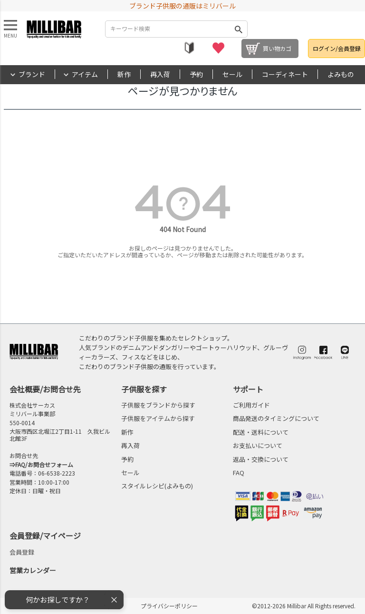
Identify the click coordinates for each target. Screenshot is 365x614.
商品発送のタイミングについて (276, 418)
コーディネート (285, 74)
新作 (124, 74)
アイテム (85, 74)
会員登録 (22, 551)
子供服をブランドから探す (158, 404)
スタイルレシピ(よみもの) (157, 485)
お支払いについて (257, 445)
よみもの (340, 74)
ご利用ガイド (251, 404)
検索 (238, 29)
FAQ (238, 472)
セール (232, 74)
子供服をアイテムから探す (158, 418)
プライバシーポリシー (169, 606)
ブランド (32, 74)
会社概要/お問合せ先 (45, 389)
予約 (196, 74)
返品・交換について (260, 459)
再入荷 (160, 74)
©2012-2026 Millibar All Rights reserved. (303, 606)
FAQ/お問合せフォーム (44, 464)
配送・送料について (260, 432)
